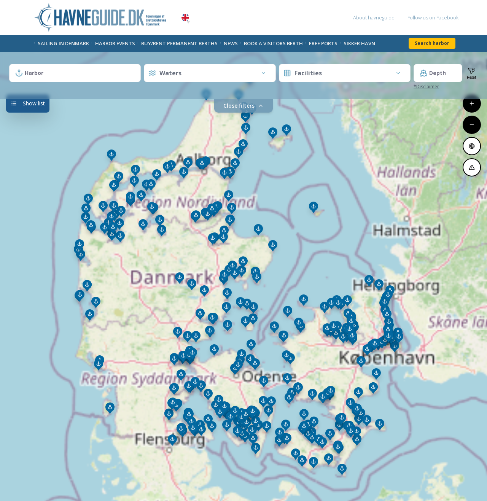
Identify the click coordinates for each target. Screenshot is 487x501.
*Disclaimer (426, 87)
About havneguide (374, 17)
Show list (28, 103)
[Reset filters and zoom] (471, 73)
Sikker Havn (359, 43)
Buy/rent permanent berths (179, 43)
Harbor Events (115, 43)
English (185, 17)
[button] (188, 22)
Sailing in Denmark (63, 43)
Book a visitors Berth (273, 43)
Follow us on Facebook (432, 17)
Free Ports (323, 43)
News (231, 43)
